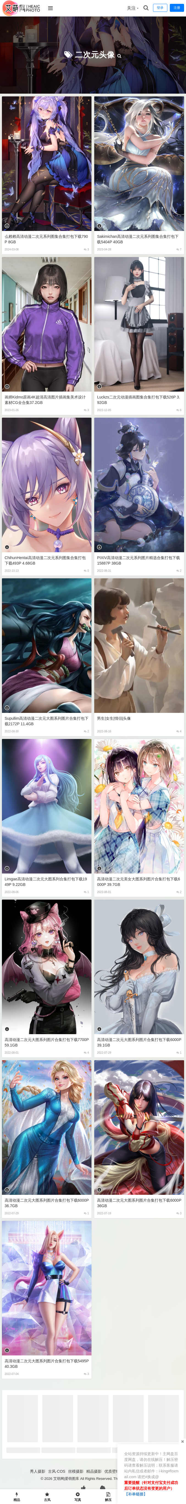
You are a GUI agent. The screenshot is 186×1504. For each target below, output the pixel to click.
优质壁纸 (112, 1471)
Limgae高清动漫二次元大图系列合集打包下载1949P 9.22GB (46, 882)
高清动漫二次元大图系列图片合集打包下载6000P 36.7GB (47, 1203)
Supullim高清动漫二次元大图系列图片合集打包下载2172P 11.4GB (47, 721)
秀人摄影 (37, 1471)
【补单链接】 (135, 1494)
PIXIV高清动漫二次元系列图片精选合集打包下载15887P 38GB (138, 560)
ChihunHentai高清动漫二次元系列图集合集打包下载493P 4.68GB (45, 560)
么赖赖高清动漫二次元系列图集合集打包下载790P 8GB (46, 239)
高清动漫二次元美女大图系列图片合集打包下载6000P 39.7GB (138, 882)
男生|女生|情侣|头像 (114, 718)
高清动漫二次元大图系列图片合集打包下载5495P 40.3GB (47, 1364)
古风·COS (56, 1471)
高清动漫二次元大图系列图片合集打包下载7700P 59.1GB (47, 1042)
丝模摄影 (76, 1471)
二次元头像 (95, 55)
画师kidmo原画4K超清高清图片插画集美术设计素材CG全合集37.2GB (45, 400)
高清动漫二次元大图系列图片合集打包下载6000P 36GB (139, 1203)
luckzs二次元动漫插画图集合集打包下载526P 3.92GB (138, 400)
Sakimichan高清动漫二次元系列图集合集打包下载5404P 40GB (137, 239)
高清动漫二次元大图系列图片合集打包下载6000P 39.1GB (139, 1042)
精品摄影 (94, 1471)
